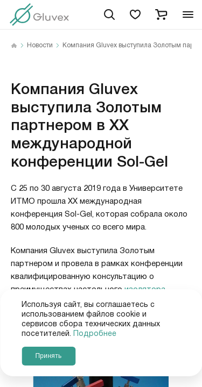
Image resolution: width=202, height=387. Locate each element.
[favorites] (135, 14)
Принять (48, 356)
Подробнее (94, 334)
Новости (40, 45)
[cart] (161, 14)
